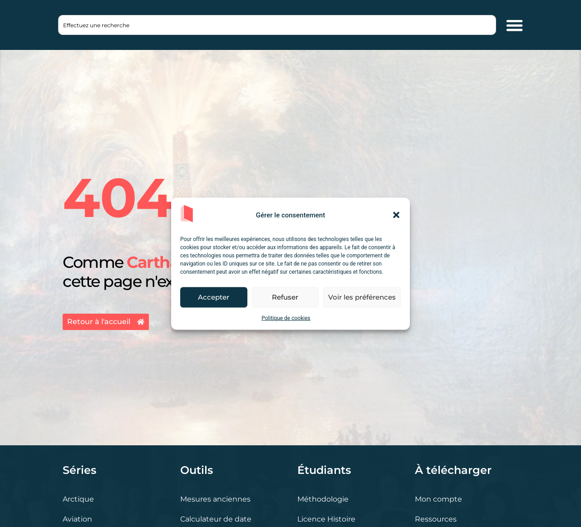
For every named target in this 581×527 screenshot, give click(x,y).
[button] (396, 215)
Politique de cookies (285, 318)
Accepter (213, 297)
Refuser (285, 297)
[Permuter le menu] (514, 25)
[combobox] (277, 25)
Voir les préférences (362, 297)
